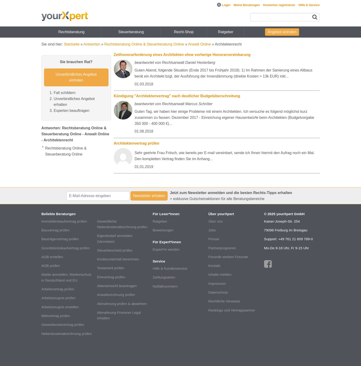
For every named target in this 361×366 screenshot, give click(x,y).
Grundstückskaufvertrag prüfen (66, 248)
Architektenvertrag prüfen (137, 143)
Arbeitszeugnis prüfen (59, 298)
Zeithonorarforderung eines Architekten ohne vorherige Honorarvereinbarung (182, 55)
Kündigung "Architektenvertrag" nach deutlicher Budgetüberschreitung (177, 96)
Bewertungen (163, 230)
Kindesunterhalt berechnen (118, 259)
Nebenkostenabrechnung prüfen (67, 334)
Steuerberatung (131, 32)
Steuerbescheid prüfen (115, 250)
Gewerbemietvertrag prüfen (63, 325)
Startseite (72, 44)
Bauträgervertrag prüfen (60, 239)
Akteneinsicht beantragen (117, 286)
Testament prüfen (110, 268)
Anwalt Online (199, 44)
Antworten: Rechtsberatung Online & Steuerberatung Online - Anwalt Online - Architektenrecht (75, 134)
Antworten (91, 44)
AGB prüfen (51, 266)
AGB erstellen (52, 257)
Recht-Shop (184, 32)
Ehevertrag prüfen (111, 277)
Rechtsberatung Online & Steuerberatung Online (144, 44)
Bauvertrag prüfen (56, 230)
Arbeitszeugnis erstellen (60, 307)
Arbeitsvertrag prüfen (58, 289)
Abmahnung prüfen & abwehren (122, 304)
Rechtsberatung (71, 32)
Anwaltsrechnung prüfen (116, 295)
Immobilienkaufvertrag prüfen (64, 221)
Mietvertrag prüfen (56, 316)
